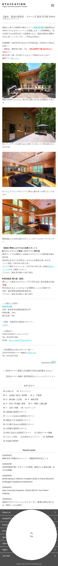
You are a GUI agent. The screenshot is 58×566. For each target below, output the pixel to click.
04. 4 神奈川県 (31, 399)
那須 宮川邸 (7, 306)
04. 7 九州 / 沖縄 (10, 408)
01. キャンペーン (24, 391)
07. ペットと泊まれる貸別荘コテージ (18, 416)
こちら (16, 58)
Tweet (54, 361)
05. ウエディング (28, 408)
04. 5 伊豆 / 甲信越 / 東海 (14, 404)
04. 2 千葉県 (36, 395)
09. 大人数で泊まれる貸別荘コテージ (18, 424)
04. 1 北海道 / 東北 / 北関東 (15, 395)
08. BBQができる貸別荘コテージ (16, 420)
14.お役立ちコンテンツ (30, 437)
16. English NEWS (10, 441)
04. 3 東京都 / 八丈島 (12, 399)
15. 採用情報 (48, 437)
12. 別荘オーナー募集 (43, 433)
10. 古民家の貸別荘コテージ (15, 428)
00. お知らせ (8, 391)
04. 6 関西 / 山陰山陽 (37, 404)
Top (31, 536)
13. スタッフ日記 (10, 437)
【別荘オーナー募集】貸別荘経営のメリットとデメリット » (30, 376)
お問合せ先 (31, 353)
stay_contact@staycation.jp (20, 340)
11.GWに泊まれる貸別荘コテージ (17, 433)
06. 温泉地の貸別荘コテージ (15, 412)
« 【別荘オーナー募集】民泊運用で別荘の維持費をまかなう (28, 371)
